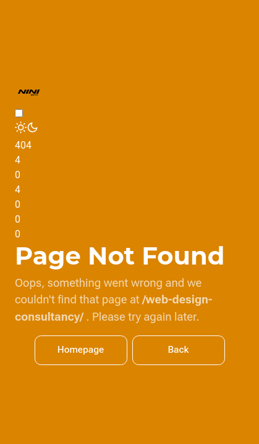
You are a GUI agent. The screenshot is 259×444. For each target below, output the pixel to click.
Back (178, 349)
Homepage (80, 349)
